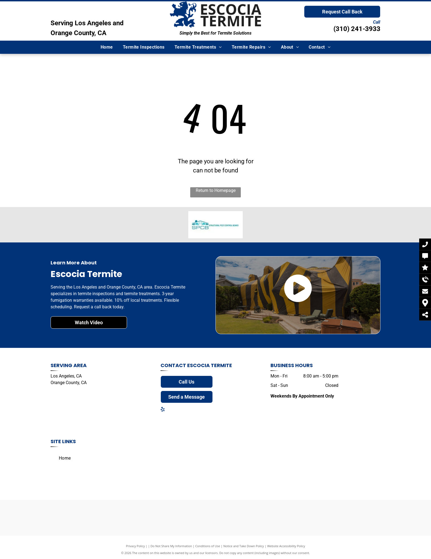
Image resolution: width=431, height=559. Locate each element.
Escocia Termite (209, 365)
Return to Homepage (216, 190)
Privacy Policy (135, 546)
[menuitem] (107, 47)
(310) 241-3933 (356, 29)
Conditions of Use (207, 546)
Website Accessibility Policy (286, 546)
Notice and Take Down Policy (243, 546)
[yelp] (162, 410)
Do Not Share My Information (171, 546)
